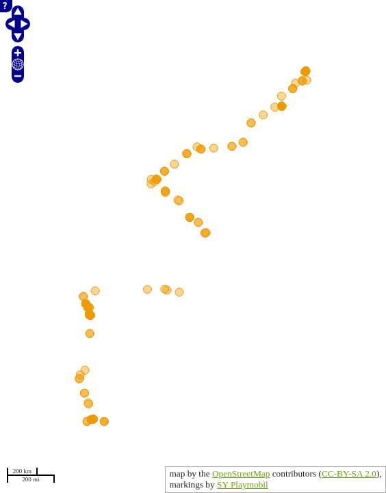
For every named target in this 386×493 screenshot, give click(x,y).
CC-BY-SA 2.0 (349, 473)
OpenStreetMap (241, 473)
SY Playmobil (242, 484)
